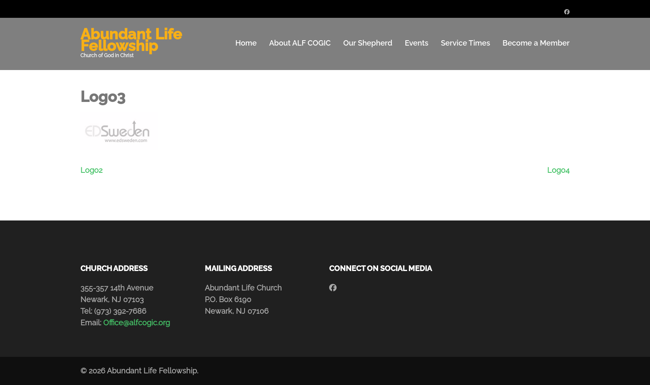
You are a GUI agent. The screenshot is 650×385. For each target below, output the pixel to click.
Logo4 (558, 170)
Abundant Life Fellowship (131, 39)
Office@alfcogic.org (136, 322)
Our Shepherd (368, 43)
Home (246, 43)
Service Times (465, 43)
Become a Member (536, 43)
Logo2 (91, 170)
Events (416, 43)
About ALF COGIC (300, 43)
